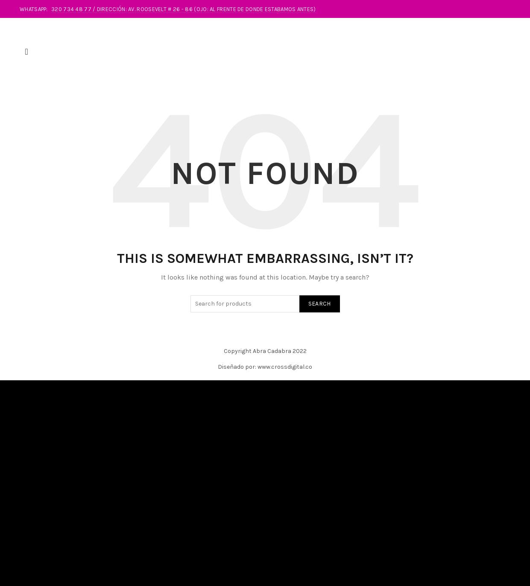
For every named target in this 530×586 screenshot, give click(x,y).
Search (319, 313)
